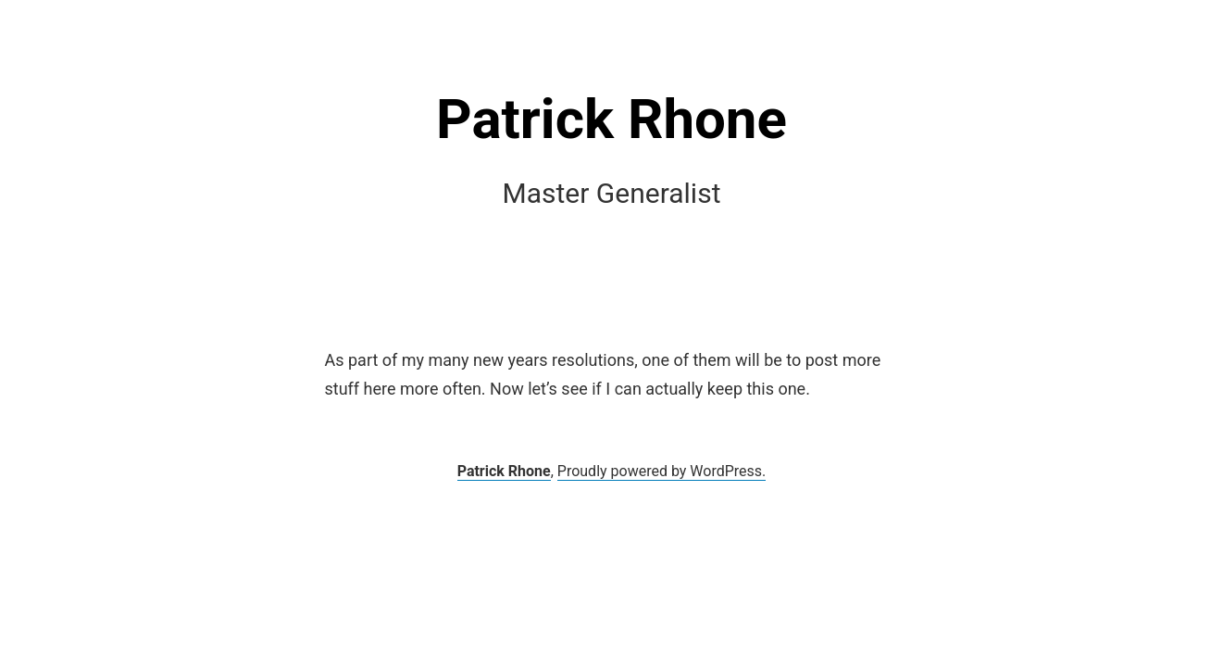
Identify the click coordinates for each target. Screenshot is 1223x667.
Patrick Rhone (611, 119)
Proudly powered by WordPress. (662, 471)
